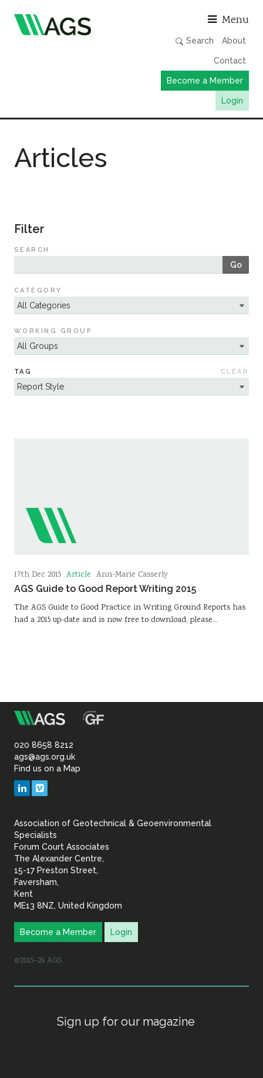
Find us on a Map (47, 768)
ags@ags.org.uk (44, 756)
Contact (230, 60)
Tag (23, 371)
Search (194, 41)
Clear (235, 371)
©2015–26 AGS (38, 961)
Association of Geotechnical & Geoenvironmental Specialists (70, 24)
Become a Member (205, 80)
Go (236, 265)
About (234, 40)
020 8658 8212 (43, 745)
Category (38, 290)
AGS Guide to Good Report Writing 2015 (105, 588)
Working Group (53, 331)
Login (232, 100)
